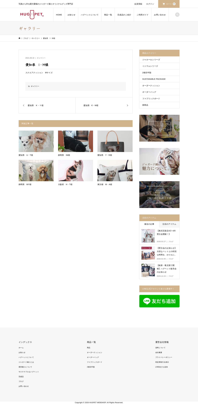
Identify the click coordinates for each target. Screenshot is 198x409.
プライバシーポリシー (163, 357)
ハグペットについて (90, 15)
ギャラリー (41, 58)
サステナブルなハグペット (29, 372)
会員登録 (138, 4)
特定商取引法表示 (162, 362)
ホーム (21, 348)
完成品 (21, 377)
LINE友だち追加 (161, 367)
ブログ (21, 381)
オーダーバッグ (149, 92)
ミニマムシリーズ (150, 66)
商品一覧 (108, 15)
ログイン (150, 4)
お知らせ (71, 15)
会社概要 (158, 352)
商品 (88, 348)
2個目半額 (146, 73)
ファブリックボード (151, 98)
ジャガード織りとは (26, 362)
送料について (160, 348)
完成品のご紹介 (124, 15)
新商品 (145, 105)
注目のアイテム (169, 224)
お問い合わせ (160, 15)
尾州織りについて (25, 367)
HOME (59, 15)
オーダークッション (151, 86)
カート (170, 4)
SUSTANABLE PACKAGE (154, 79)
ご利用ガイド (143, 15)
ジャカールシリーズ (151, 60)
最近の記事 (149, 224)
